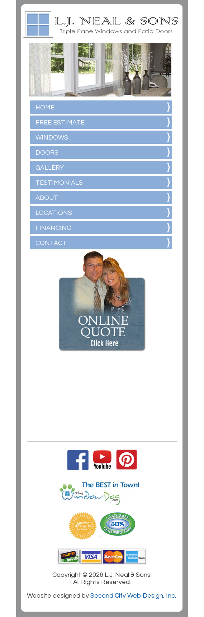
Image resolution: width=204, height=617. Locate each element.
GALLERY (49, 167)
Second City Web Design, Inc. (133, 595)
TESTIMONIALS (59, 182)
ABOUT (46, 197)
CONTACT (51, 243)
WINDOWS (51, 137)
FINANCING (53, 228)
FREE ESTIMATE (60, 122)
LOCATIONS (53, 212)
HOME (44, 107)
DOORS (46, 152)
